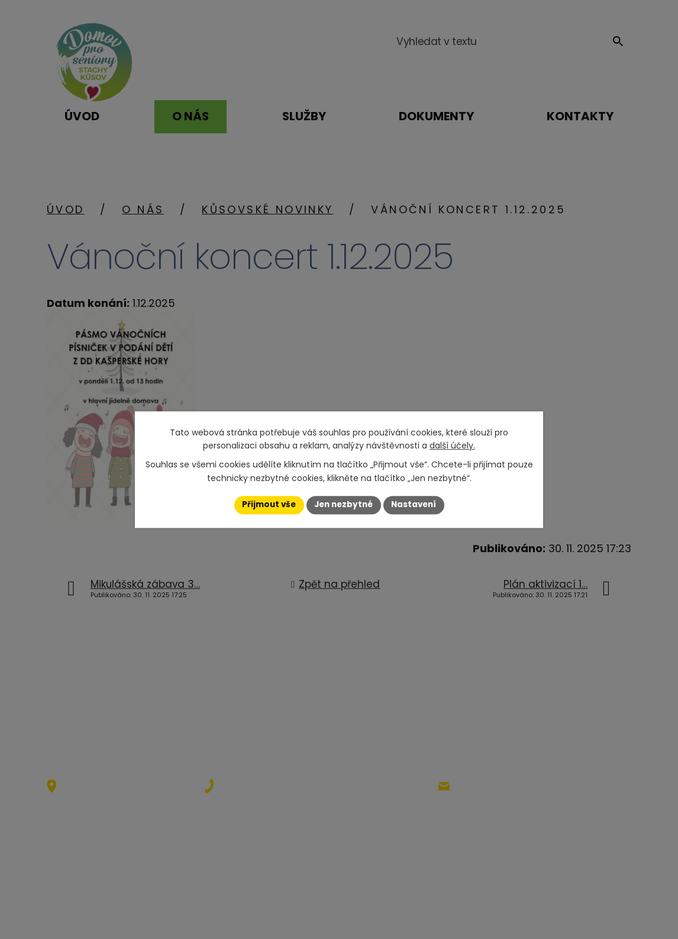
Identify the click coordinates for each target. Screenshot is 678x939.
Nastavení (417, 505)
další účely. (452, 445)
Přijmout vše (265, 505)
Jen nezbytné (343, 505)
